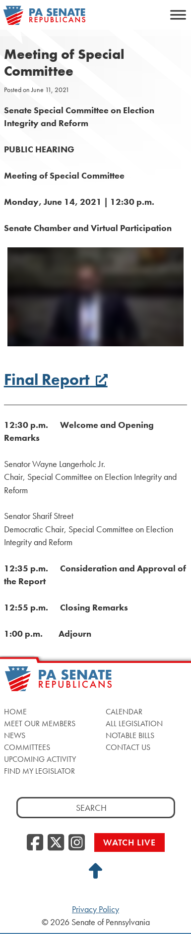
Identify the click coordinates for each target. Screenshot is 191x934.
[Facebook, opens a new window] (35, 843)
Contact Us (128, 747)
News (14, 735)
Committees (27, 747)
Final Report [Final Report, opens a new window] (56, 380)
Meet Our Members (39, 723)
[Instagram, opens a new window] (76, 843)
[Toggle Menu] (178, 14)
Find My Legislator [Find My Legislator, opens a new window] (39, 771)
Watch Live (129, 842)
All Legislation (134, 723)
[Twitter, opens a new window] (56, 843)
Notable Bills (130, 735)
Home (15, 711)
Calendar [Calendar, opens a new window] (124, 711)
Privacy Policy (95, 909)
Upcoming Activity (40, 759)
